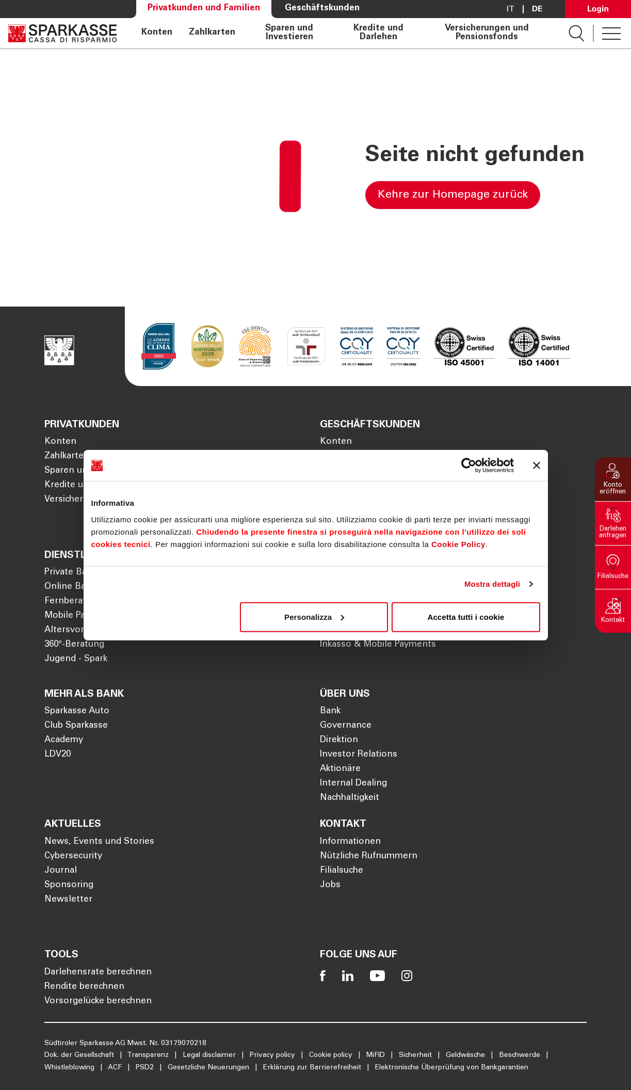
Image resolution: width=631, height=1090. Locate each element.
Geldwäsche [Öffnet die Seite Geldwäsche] (466, 1055)
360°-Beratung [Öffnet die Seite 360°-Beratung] (74, 644)
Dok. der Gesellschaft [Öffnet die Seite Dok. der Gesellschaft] (80, 1055)
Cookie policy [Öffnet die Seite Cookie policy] (331, 1055)
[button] (613, 479)
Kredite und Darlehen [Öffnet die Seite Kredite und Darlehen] (378, 33)
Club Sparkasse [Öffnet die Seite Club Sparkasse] (76, 726)
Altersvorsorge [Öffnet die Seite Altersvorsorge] (76, 630)
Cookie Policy (458, 543)
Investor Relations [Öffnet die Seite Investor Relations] (358, 754)
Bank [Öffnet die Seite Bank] (330, 711)
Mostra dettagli (492, 584)
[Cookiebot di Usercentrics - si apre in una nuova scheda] (469, 465)
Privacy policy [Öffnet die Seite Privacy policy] (273, 1055)
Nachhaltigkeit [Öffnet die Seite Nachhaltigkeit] (349, 798)
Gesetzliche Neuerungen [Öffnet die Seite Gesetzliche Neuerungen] (209, 1067)
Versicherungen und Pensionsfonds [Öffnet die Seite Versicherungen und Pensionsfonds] (487, 33)
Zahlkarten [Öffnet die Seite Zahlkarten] (212, 33)
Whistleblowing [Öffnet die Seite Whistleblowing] (70, 1067)
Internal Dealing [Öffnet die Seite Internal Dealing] (353, 783)
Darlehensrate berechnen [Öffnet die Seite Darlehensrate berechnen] (98, 972)
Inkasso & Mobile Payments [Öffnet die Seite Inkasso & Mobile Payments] (378, 644)
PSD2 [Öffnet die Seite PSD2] (146, 1067)
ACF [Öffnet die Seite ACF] (116, 1067)
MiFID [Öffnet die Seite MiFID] (376, 1055)
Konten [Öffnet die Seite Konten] (156, 33)
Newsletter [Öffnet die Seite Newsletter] (68, 899)
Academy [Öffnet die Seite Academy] (63, 740)
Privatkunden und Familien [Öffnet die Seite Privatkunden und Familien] (204, 8)
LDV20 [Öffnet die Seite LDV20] (57, 754)
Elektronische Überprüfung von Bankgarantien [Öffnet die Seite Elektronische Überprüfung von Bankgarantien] (451, 1067)
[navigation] (342, 33)
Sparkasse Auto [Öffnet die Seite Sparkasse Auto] (76, 711)
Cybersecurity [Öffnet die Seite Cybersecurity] (73, 856)
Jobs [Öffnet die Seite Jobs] (330, 885)
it (510, 9)
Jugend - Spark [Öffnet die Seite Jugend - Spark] (75, 659)
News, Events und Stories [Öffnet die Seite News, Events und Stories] (99, 842)
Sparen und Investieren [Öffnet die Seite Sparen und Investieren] (289, 33)
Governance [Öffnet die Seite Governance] (345, 726)
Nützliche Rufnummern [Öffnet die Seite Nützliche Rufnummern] (368, 856)
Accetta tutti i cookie (466, 616)
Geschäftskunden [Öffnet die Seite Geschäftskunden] (322, 8)
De (537, 9)
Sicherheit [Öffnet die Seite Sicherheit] (416, 1055)
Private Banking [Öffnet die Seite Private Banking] (76, 572)
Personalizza (314, 616)
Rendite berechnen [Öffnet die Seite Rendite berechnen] (84, 987)
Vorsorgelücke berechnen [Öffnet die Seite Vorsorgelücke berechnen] (98, 1001)
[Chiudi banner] (536, 465)
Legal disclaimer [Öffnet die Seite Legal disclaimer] (210, 1055)
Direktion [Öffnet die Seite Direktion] (339, 740)
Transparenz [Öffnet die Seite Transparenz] (149, 1055)
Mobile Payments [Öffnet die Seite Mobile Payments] (80, 616)
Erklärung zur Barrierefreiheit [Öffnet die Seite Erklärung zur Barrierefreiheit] (313, 1067)
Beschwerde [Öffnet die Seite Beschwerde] (520, 1055)
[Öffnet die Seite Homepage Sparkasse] (62, 33)
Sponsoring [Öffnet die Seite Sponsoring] (68, 885)
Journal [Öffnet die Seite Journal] (60, 871)
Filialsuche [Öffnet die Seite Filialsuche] (341, 871)
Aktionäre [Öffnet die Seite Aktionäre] (340, 769)
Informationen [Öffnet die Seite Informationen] (350, 842)
